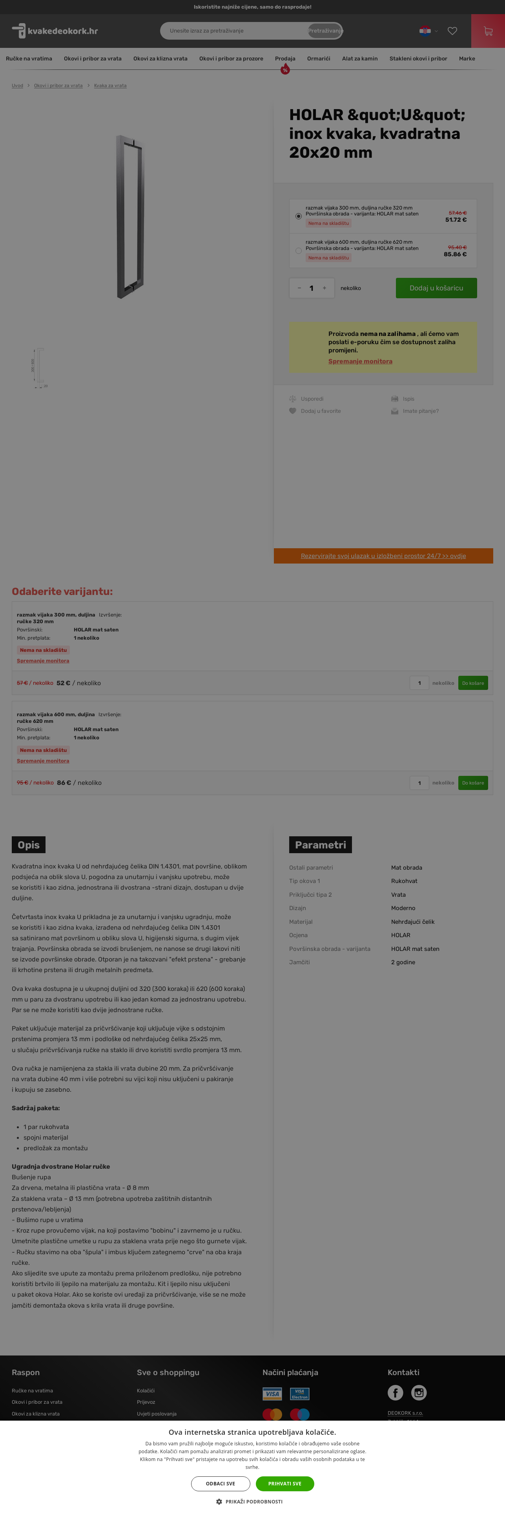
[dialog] (252, 758)
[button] (252, 1502)
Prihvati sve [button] (285, 1483)
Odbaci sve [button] (220, 1483)
